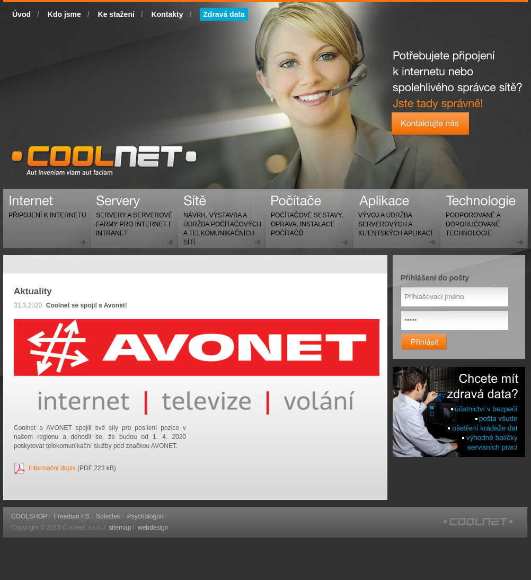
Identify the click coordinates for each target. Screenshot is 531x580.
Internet (44, 211)
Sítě (219, 224)
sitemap (120, 527)
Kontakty (167, 14)
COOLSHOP (29, 516)
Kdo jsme (64, 14)
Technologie (470, 220)
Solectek (108, 516)
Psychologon (145, 516)
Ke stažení (116, 14)
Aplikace (392, 220)
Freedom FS (72, 516)
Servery (132, 220)
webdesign (153, 527)
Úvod (21, 14)
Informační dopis (52, 468)
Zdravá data (224, 14)
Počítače (304, 220)
